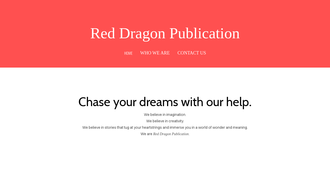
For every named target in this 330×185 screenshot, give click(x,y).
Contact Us (191, 52)
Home (128, 53)
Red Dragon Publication (165, 33)
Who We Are (155, 52)
